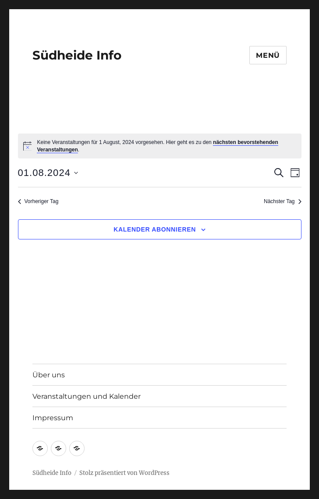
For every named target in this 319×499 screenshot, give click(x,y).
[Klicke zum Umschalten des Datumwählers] (48, 172)
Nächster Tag (282, 201)
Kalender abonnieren (154, 229)
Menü (268, 55)
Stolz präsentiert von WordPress (124, 473)
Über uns (48, 375)
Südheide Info (76, 55)
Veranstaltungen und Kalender (86, 396)
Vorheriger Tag (38, 201)
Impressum (52, 418)
